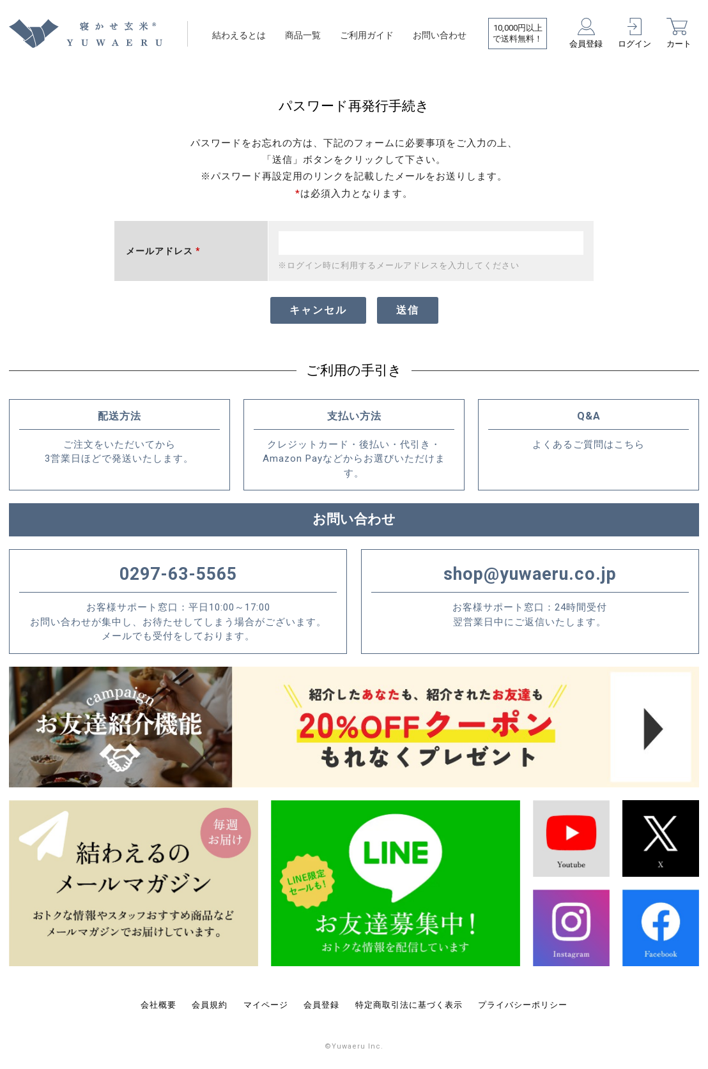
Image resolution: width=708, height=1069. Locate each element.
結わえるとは (239, 35)
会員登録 (321, 1005)
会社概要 (158, 1005)
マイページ (265, 1005)
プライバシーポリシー (522, 1005)
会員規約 (209, 1005)
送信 (407, 310)
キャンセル (318, 310)
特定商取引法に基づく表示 (409, 1005)
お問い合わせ (439, 35)
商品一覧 (303, 35)
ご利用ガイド (367, 35)
